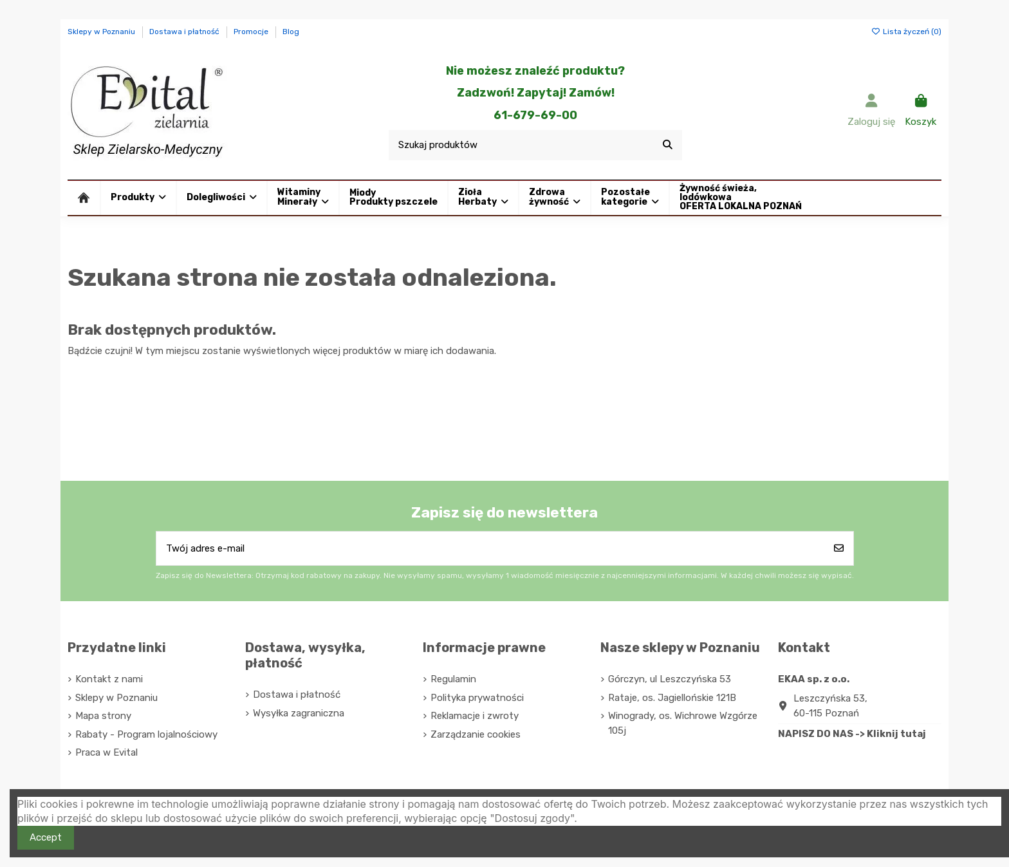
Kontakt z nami (109, 679)
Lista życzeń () (906, 31)
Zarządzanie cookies (475, 734)
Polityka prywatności (477, 698)
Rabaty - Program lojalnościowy (146, 734)
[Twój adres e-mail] (490, 549)
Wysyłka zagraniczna (298, 713)
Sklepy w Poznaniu (102, 31)
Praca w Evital (106, 752)
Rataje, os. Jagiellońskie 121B (672, 698)
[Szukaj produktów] (667, 145)
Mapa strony (103, 716)
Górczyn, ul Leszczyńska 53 (669, 679)
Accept (46, 837)
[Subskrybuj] (838, 549)
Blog (290, 31)
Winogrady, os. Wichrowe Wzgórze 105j (682, 723)
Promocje (252, 31)
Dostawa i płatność (185, 31)
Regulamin (453, 679)
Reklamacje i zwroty (474, 716)
